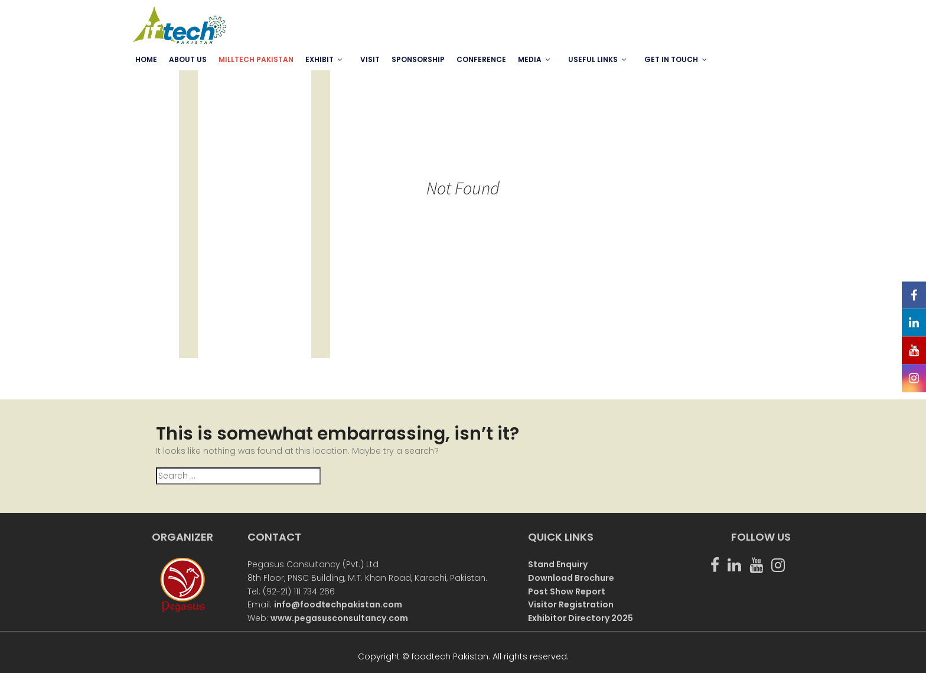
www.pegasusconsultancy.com (339, 618)
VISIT (370, 59)
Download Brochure (571, 578)
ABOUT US (188, 59)
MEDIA (530, 59)
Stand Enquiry (558, 564)
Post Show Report (566, 591)
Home (146, 59)
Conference (481, 59)
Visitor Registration (571, 604)
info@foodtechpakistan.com (338, 604)
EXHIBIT (319, 59)
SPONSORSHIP (418, 59)
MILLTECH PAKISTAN (256, 59)
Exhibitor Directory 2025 (580, 618)
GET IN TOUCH (671, 59)
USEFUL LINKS (593, 59)
